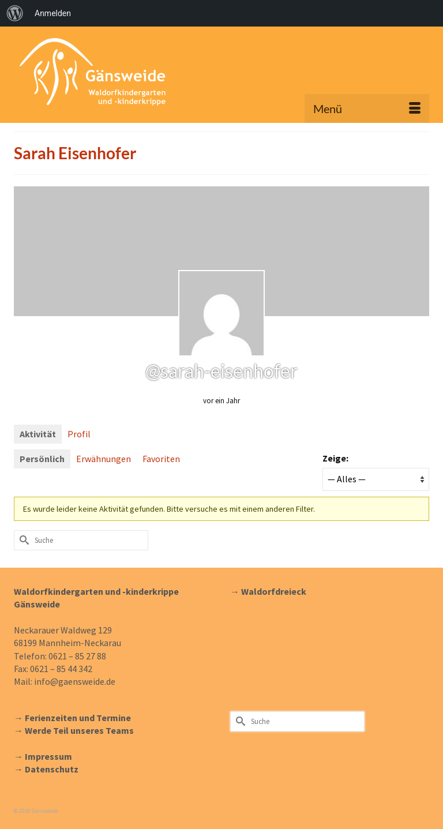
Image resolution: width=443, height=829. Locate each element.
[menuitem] (15, 13)
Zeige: (335, 458)
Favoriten (161, 458)
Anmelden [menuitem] (53, 13)
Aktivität (38, 434)
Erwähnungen (103, 458)
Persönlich (42, 458)
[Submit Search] (22, 540)
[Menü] (367, 108)
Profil (79, 434)
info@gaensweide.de (74, 681)
